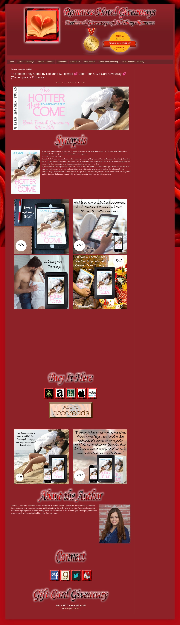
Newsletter (61, 62)
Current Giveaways (26, 62)
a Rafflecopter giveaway (71, 608)
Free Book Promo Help (108, 62)
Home (11, 62)
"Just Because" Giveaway (133, 62)
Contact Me (75, 62)
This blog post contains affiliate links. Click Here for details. (71, 82)
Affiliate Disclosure (46, 62)
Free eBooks (89, 62)
